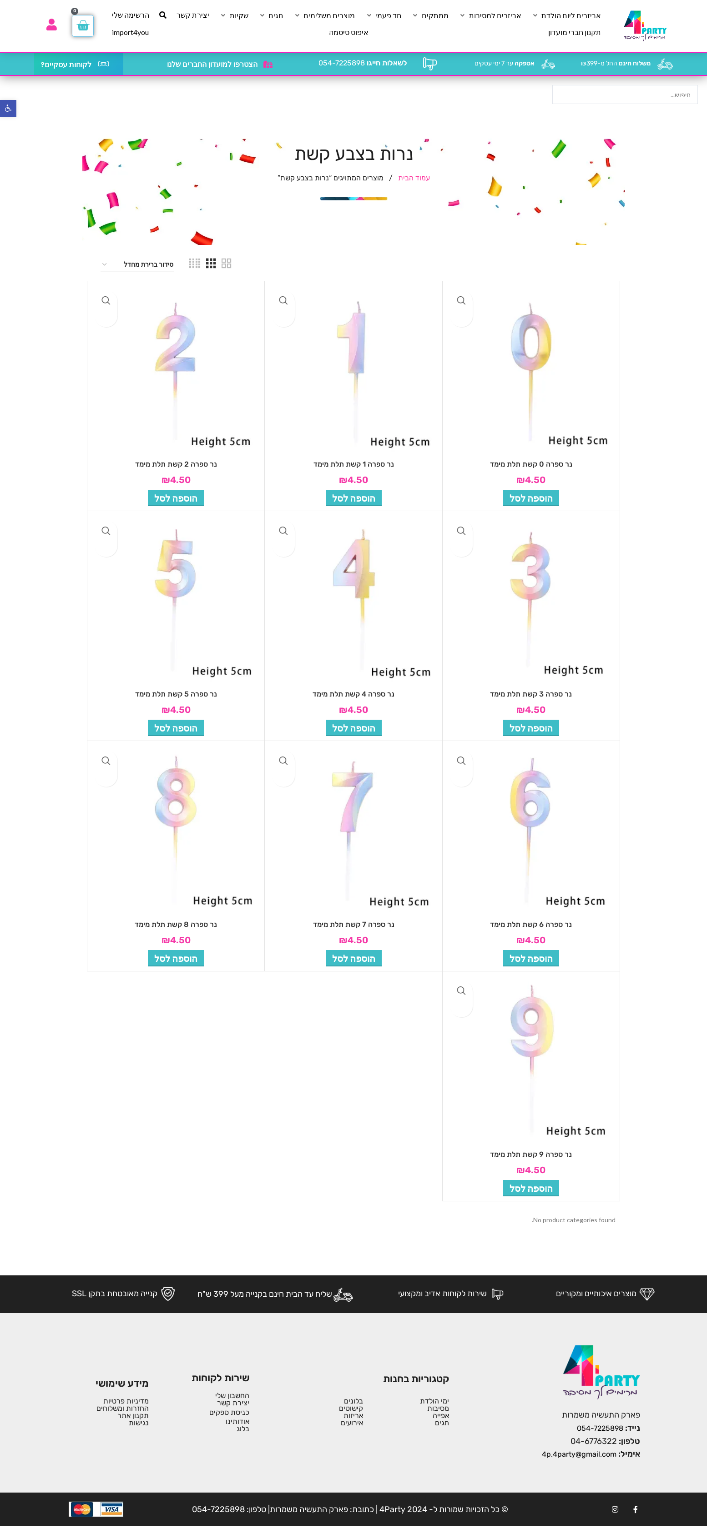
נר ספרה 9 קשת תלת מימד (531, 1154)
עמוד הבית (413, 178)
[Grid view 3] (211, 265)
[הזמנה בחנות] (137, 265)
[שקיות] (234, 15)
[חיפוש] (163, 15)
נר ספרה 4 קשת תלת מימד (353, 694)
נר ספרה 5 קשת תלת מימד (176, 694)
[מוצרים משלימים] (323, 15)
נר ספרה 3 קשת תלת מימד (531, 694)
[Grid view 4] (194, 265)
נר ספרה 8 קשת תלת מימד (176, 924)
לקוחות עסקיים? (65, 65)
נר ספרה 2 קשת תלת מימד (176, 464)
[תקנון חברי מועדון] (575, 32)
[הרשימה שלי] (130, 15)
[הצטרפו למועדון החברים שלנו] (268, 64)
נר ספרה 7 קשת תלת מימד (353, 924)
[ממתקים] (430, 15)
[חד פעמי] (383, 15)
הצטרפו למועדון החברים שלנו (212, 64)
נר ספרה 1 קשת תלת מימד (353, 464)
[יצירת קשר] (193, 15)
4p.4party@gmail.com (579, 1454)
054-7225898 (362, 63)
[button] (531, 498)
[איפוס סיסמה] (348, 32)
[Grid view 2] (227, 265)
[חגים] (270, 15)
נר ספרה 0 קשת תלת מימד (531, 464)
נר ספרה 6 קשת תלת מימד (531, 924)
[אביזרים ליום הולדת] (566, 15)
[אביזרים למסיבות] (490, 15)
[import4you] (130, 32)
